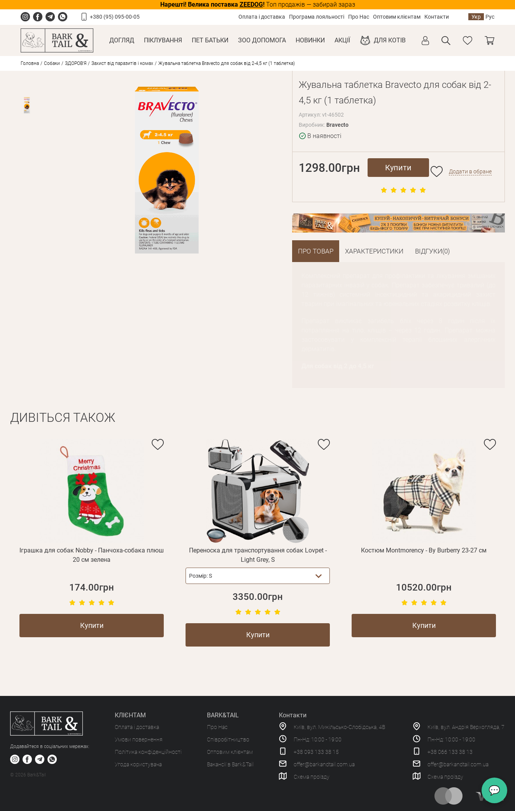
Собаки (52, 63)
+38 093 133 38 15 (316, 752)
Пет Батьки (210, 40)
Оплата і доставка (261, 17)
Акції (342, 40)
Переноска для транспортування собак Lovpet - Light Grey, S (258, 555)
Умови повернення (139, 739)
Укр (476, 17)
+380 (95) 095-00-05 (115, 17)
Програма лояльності (316, 17)
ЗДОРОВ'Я (75, 63)
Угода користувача (138, 764)
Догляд (121, 40)
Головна (30, 63)
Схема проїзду (311, 777)
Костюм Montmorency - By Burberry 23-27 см (424, 550)
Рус (489, 17)
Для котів (390, 40)
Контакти (436, 17)
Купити (398, 167)
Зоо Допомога (262, 40)
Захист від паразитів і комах (122, 63)
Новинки (310, 40)
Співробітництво (228, 739)
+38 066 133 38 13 (450, 752)
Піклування (163, 40)
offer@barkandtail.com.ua (324, 764)
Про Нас (358, 17)
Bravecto (337, 125)
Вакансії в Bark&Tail (230, 764)
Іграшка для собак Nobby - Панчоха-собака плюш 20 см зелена (91, 555)
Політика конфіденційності (148, 752)
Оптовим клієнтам (396, 17)
